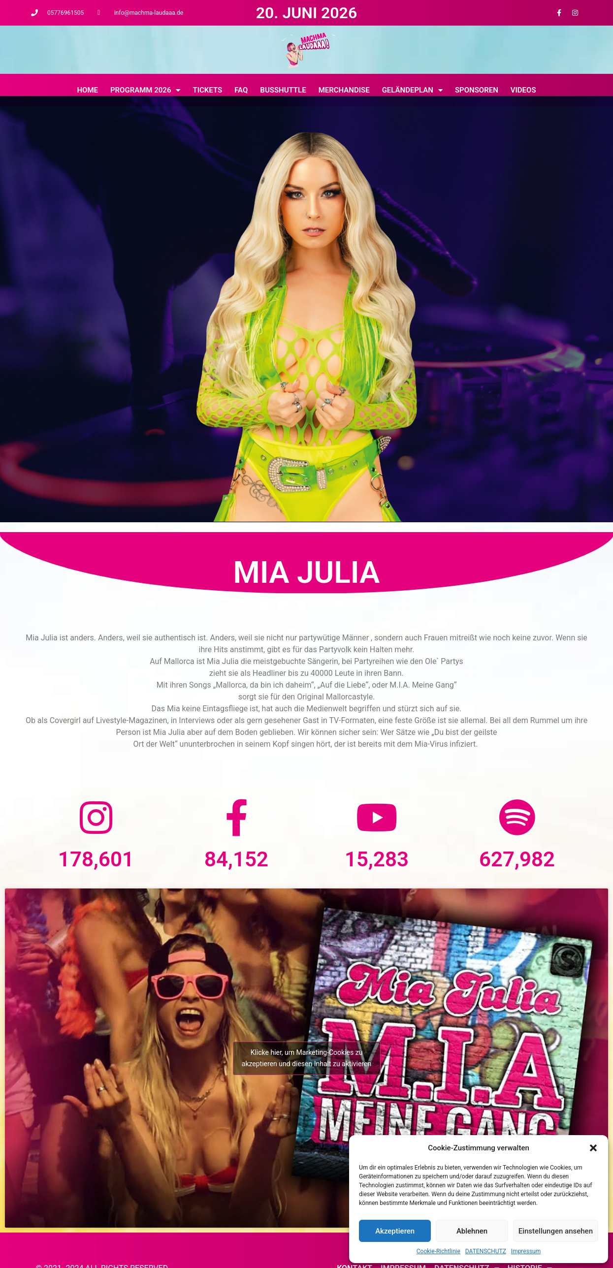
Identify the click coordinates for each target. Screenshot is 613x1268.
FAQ (241, 90)
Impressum (526, 1251)
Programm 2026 (145, 90)
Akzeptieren (395, 1231)
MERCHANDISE (344, 90)
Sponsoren (476, 90)
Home (87, 90)
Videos (523, 90)
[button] (593, 1148)
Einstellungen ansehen (555, 1231)
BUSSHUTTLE (283, 90)
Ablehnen (471, 1231)
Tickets (207, 90)
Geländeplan (412, 90)
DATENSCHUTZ (485, 1251)
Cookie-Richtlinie (438, 1251)
